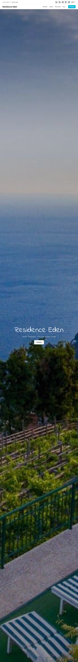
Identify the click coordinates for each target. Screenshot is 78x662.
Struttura (45, 6)
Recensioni (58, 6)
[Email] (62, 2)
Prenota (71, 7)
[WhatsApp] (59, 2)
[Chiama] (56, 2)
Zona (64, 6)
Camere (51, 6)
